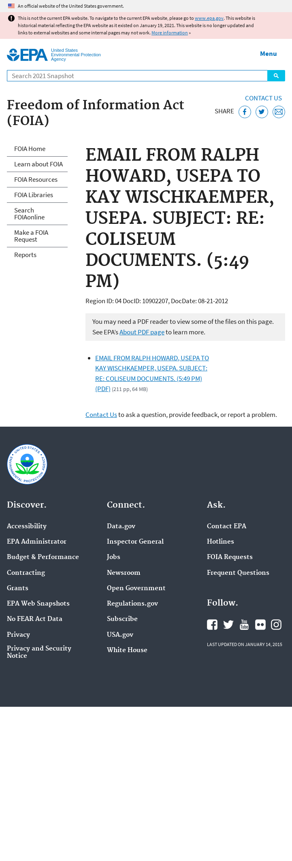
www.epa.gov (209, 18)
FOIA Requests (230, 557)
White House (127, 650)
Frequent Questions (238, 573)
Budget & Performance (43, 557)
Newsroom (124, 573)
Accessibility (27, 526)
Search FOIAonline (29, 213)
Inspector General (135, 542)
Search (276, 75)
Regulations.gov (132, 604)
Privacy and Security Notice (39, 652)
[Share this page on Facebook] (245, 112)
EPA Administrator (36, 542)
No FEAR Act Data (34, 619)
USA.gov (120, 635)
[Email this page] (279, 112)
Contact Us (263, 98)
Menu (268, 53)
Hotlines (220, 542)
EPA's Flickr (260, 624)
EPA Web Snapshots (38, 604)
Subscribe (122, 619)
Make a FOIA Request (31, 236)
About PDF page (141, 331)
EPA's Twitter (228, 624)
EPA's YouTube (244, 624)
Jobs (113, 557)
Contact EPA (226, 526)
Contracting (26, 573)
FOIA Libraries (33, 194)
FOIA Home (29, 148)
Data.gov (121, 526)
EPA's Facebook (212, 624)
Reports (25, 254)
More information (169, 33)
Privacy (18, 635)
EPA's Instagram (276, 624)
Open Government (136, 588)
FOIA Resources (36, 179)
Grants (17, 588)
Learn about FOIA (38, 163)
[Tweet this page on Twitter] (262, 112)
